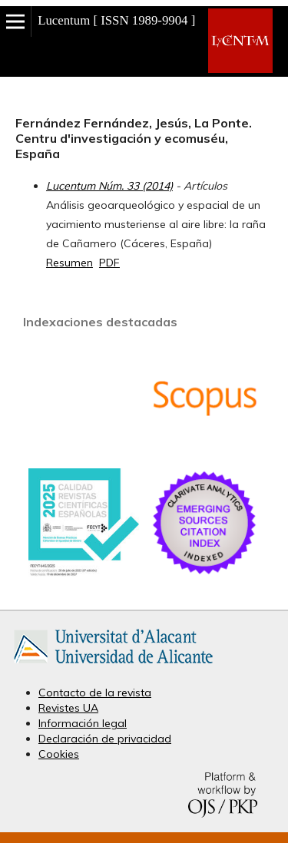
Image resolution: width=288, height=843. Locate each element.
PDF (109, 262)
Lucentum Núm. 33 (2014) (109, 186)
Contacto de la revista (94, 692)
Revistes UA (68, 708)
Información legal (82, 723)
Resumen (69, 262)
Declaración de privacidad (104, 738)
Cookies (58, 754)
